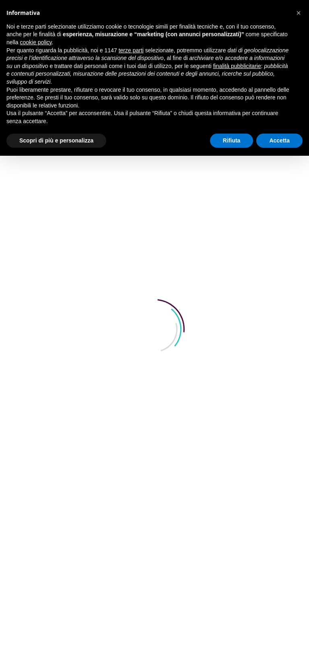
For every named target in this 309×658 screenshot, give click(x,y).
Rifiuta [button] (232, 140)
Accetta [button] (279, 140)
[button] (298, 12)
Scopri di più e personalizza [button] (56, 140)
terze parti (131, 50)
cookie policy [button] (36, 42)
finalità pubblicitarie (237, 66)
